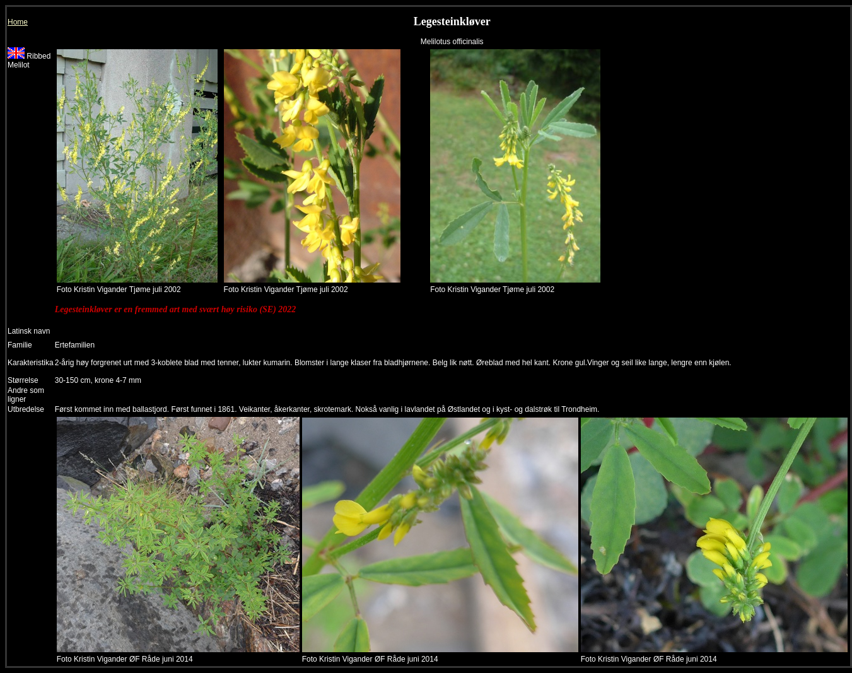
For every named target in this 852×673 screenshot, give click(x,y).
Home (18, 22)
